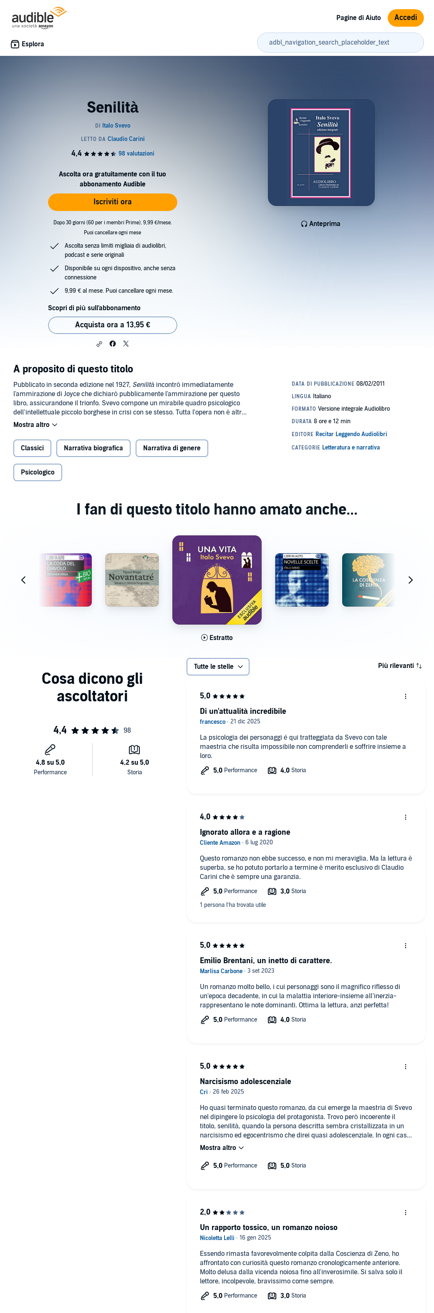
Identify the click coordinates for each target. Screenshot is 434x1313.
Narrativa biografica (93, 448)
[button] (99, 344)
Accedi (405, 17)
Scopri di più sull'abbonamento (94, 308)
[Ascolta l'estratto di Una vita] (217, 638)
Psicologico (38, 472)
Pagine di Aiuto (358, 18)
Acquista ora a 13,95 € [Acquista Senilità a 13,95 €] (112, 325)
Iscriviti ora (112, 202)
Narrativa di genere (172, 448)
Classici (32, 448)
